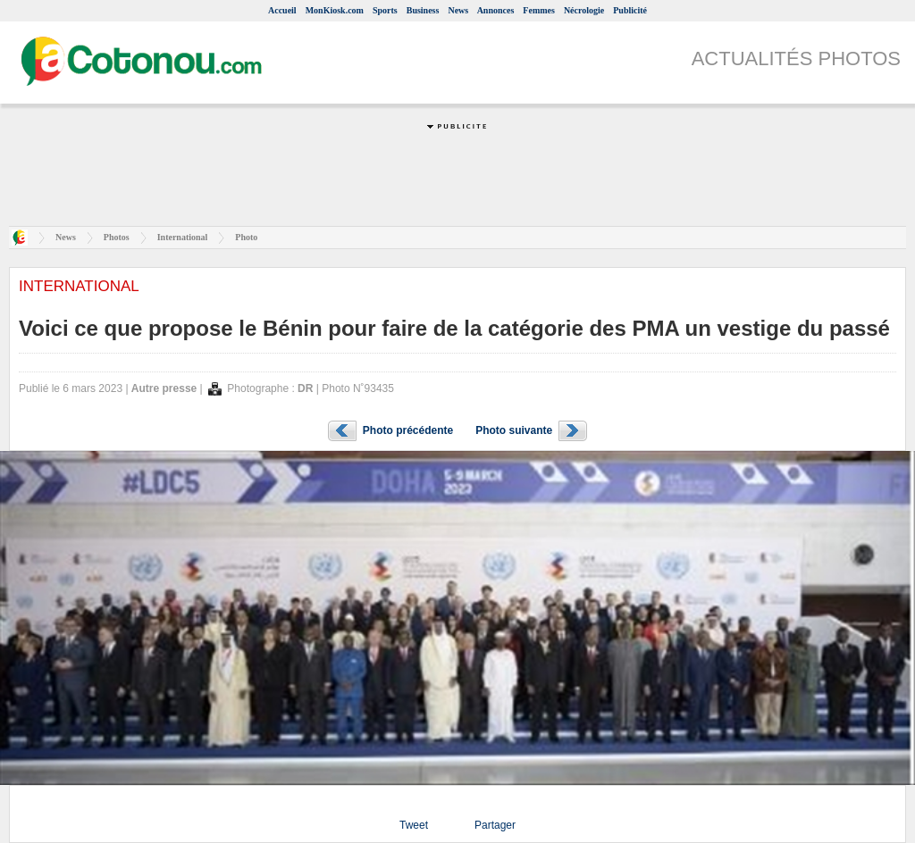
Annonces (496, 10)
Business (423, 10)
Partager (495, 825)
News (458, 10)
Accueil (282, 10)
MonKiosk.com (335, 10)
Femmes (539, 10)
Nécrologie (584, 10)
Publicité (630, 10)
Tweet (413, 825)
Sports (385, 10)
